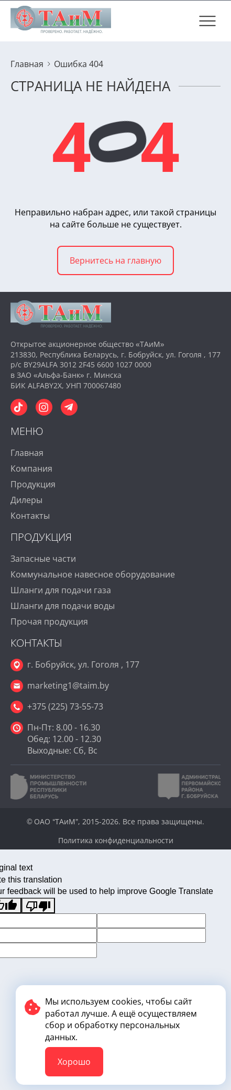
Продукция (33, 484)
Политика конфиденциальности (115, 840)
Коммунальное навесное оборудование (92, 574)
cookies (126, 1001)
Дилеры (26, 500)
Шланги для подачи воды (62, 606)
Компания (31, 468)
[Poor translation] (38, 905)
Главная (26, 453)
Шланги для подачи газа (60, 590)
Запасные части (43, 558)
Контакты (30, 515)
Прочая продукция (49, 621)
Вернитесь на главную (115, 260)
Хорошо (74, 1061)
